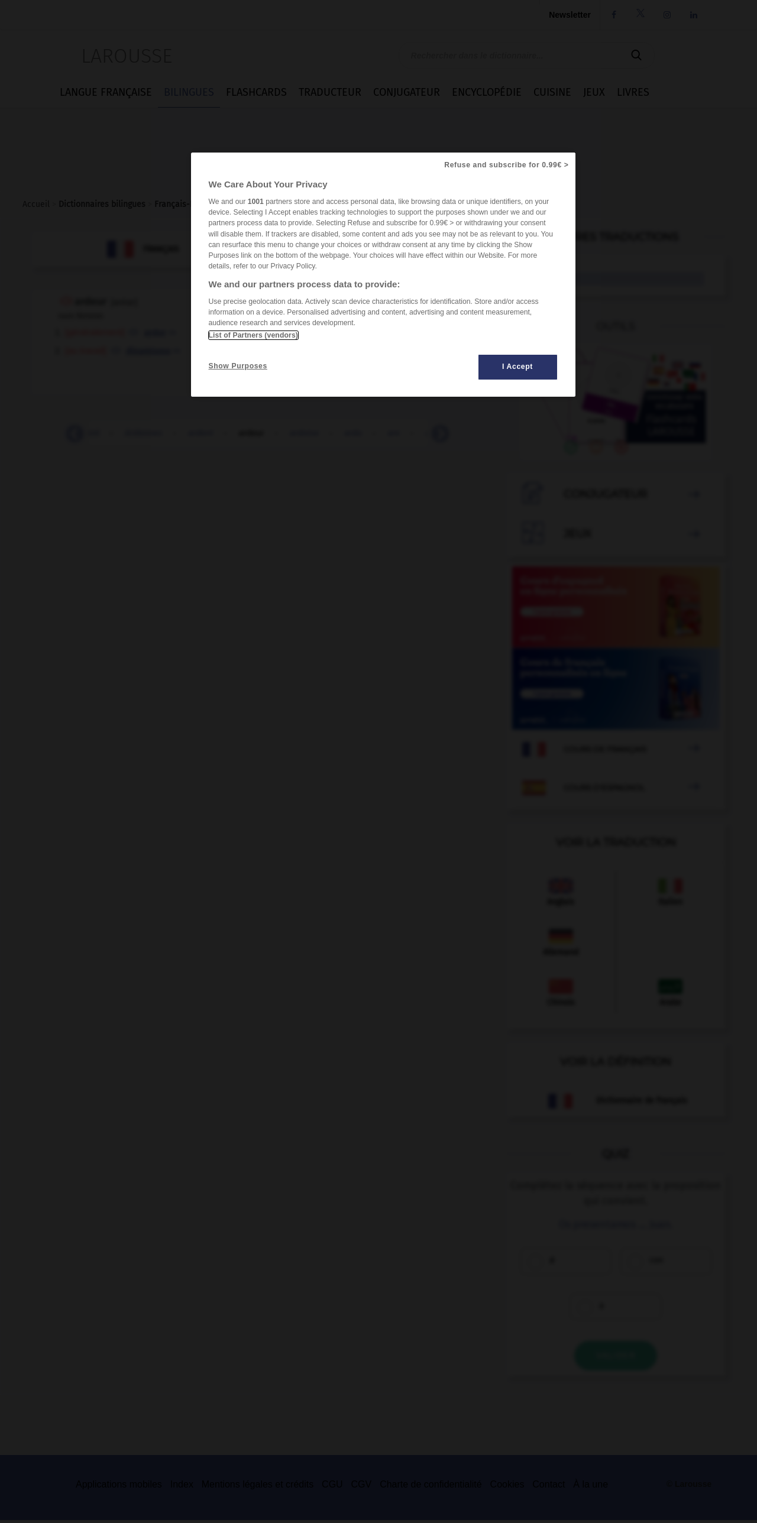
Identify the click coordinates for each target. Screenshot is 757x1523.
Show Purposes (238, 366)
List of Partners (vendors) (253, 335)
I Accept (517, 366)
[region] (383, 275)
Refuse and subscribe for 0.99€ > (506, 165)
